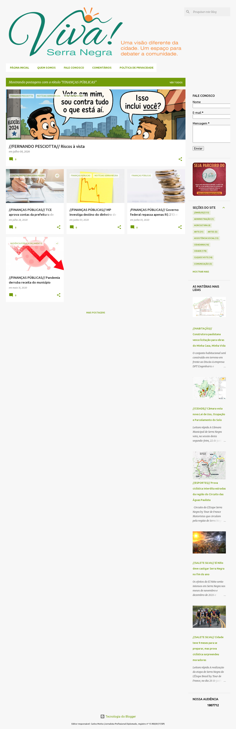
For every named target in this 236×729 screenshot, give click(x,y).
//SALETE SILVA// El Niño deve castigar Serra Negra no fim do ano (208, 568)
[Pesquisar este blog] (211, 11)
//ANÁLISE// (201, 212)
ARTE (199, 231)
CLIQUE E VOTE (203, 257)
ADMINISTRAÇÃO (204, 219)
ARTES (212, 231)
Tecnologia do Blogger (118, 716)
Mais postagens (95, 312)
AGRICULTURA (202, 225)
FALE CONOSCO (73, 67)
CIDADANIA (201, 244)
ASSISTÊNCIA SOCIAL (206, 238)
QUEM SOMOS (45, 67)
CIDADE (200, 251)
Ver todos (176, 82)
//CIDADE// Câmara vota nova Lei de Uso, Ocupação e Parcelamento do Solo (209, 414)
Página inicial (18, 67)
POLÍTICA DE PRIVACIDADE (135, 67)
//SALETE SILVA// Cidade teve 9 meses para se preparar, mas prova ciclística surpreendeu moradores (208, 649)
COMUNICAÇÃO (203, 264)
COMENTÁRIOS (100, 67)
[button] (180, 159)
